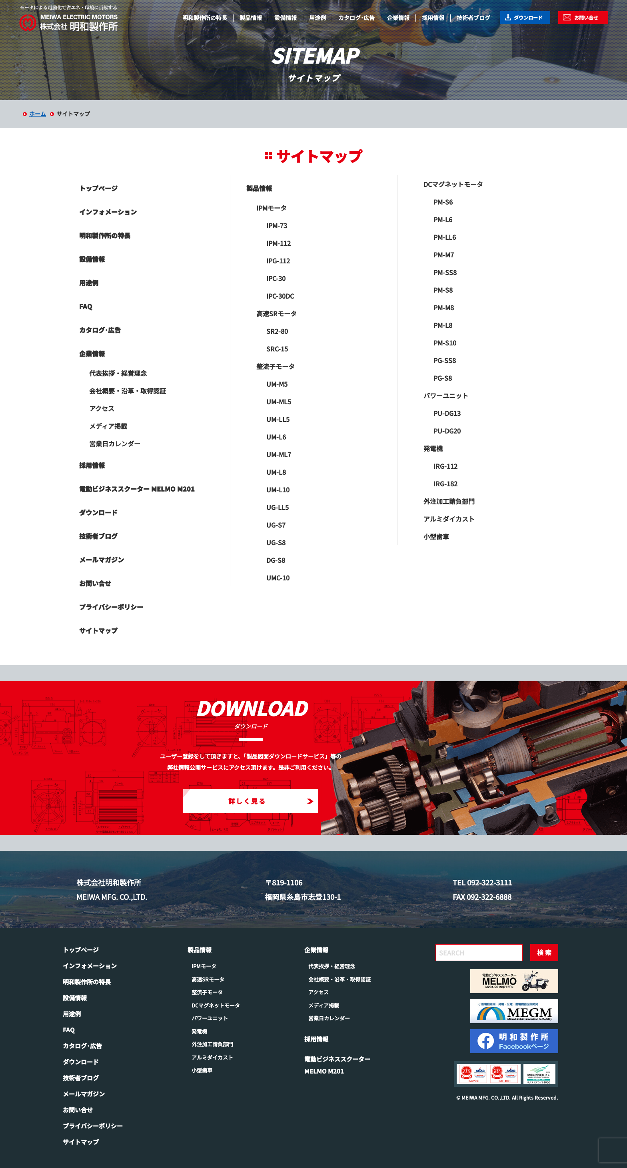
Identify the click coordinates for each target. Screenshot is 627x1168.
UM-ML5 (278, 401)
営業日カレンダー (114, 443)
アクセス (101, 408)
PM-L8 (442, 325)
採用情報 (433, 18)
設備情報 (285, 18)
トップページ (98, 188)
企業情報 (398, 18)
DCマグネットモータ (453, 184)
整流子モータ (275, 366)
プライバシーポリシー (111, 607)
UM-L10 (278, 489)
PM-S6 (443, 202)
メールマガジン (101, 559)
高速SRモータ (276, 313)
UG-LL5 (277, 507)
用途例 (317, 18)
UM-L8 (276, 472)
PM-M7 (443, 254)
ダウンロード (528, 17)
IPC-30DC (280, 296)
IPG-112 (278, 260)
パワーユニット (445, 395)
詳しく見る (271, 801)
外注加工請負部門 (449, 501)
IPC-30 (276, 278)
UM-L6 (276, 437)
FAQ (85, 306)
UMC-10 (278, 577)
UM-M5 (277, 384)
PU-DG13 (447, 413)
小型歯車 (436, 536)
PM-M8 (443, 307)
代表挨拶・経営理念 (118, 373)
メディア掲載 (108, 426)
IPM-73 (276, 225)
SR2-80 (277, 331)
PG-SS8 (444, 360)
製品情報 (251, 18)
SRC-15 (277, 348)
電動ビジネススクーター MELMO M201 (137, 489)
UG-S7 (276, 525)
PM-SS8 (445, 272)
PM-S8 (443, 290)
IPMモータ (271, 208)
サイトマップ (98, 630)
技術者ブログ (473, 18)
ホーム (37, 114)
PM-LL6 (444, 237)
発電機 (433, 448)
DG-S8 (275, 560)
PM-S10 (444, 342)
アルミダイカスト (449, 519)
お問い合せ (586, 17)
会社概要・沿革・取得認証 (127, 390)
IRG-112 (445, 466)
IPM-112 (278, 243)
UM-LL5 (278, 419)
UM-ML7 (278, 454)
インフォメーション (108, 212)
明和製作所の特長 (204, 18)
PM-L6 (442, 219)
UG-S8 (276, 542)
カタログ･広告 (356, 18)
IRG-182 (445, 483)
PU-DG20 (447, 430)
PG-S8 (442, 378)
